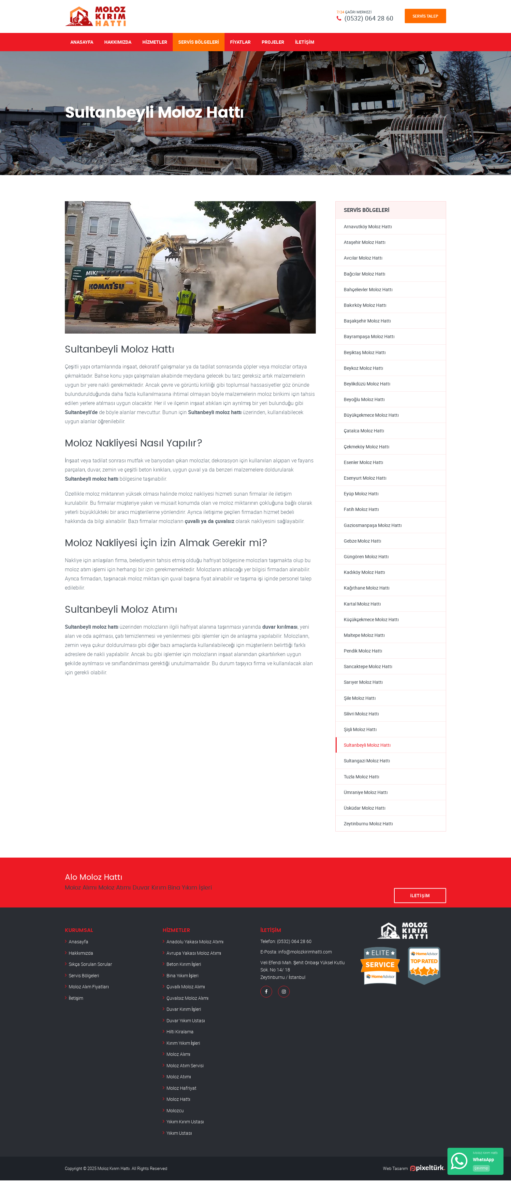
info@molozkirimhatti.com (305, 955)
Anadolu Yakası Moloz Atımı (195, 945)
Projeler (273, 41)
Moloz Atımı (179, 1080)
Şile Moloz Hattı (360, 700)
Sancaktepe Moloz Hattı (368, 669)
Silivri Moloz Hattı (361, 716)
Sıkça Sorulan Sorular (90, 968)
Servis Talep (425, 16)
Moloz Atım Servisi (185, 1069)
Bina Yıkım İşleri (182, 979)
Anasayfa (81, 41)
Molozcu (175, 1114)
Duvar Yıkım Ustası (186, 1024)
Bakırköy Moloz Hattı (365, 305)
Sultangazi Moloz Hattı (367, 764)
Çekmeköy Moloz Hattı (366, 447)
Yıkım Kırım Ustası (185, 1125)
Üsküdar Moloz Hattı (365, 811)
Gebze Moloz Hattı (362, 542)
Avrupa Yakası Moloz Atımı (194, 956)
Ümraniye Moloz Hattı (366, 795)
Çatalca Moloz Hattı (364, 432)
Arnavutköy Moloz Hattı (368, 226)
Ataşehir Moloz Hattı (365, 242)
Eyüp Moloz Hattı (361, 495)
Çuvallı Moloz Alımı (186, 990)
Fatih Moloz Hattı (361, 511)
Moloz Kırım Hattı (113, 1172)
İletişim (304, 41)
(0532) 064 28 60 (368, 18)
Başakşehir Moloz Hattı (367, 321)
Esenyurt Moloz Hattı (365, 479)
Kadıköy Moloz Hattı (364, 574)
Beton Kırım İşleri (184, 968)
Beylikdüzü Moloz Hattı (367, 384)
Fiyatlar (240, 41)
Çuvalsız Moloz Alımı (188, 1001)
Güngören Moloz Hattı (366, 558)
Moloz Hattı (178, 1103)
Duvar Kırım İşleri (184, 1013)
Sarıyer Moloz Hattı (363, 685)
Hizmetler (154, 41)
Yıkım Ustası (179, 1136)
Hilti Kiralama (180, 1035)
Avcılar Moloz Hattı (363, 258)
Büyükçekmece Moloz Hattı (371, 416)
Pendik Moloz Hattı (363, 653)
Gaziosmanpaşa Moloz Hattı (373, 527)
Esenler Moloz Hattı (363, 463)
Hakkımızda (117, 41)
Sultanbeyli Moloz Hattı (367, 748)
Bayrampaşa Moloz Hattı (369, 337)
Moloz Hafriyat (182, 1091)
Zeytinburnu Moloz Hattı (368, 827)
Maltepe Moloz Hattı (364, 637)
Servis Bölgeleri (198, 41)
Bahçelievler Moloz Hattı (368, 289)
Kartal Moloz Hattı (362, 606)
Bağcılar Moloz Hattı (365, 274)
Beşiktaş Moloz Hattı (365, 353)
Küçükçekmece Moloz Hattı (371, 622)
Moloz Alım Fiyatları (89, 990)
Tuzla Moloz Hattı (361, 780)
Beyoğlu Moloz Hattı (364, 400)
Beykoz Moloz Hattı (363, 369)
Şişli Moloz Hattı (360, 732)
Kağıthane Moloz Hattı (367, 590)
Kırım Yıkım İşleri (183, 1046)
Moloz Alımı (178, 1058)
